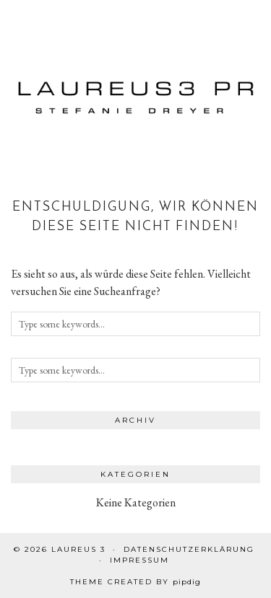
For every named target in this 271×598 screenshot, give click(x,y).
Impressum (139, 560)
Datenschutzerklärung (189, 549)
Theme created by (135, 581)
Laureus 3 (78, 549)
